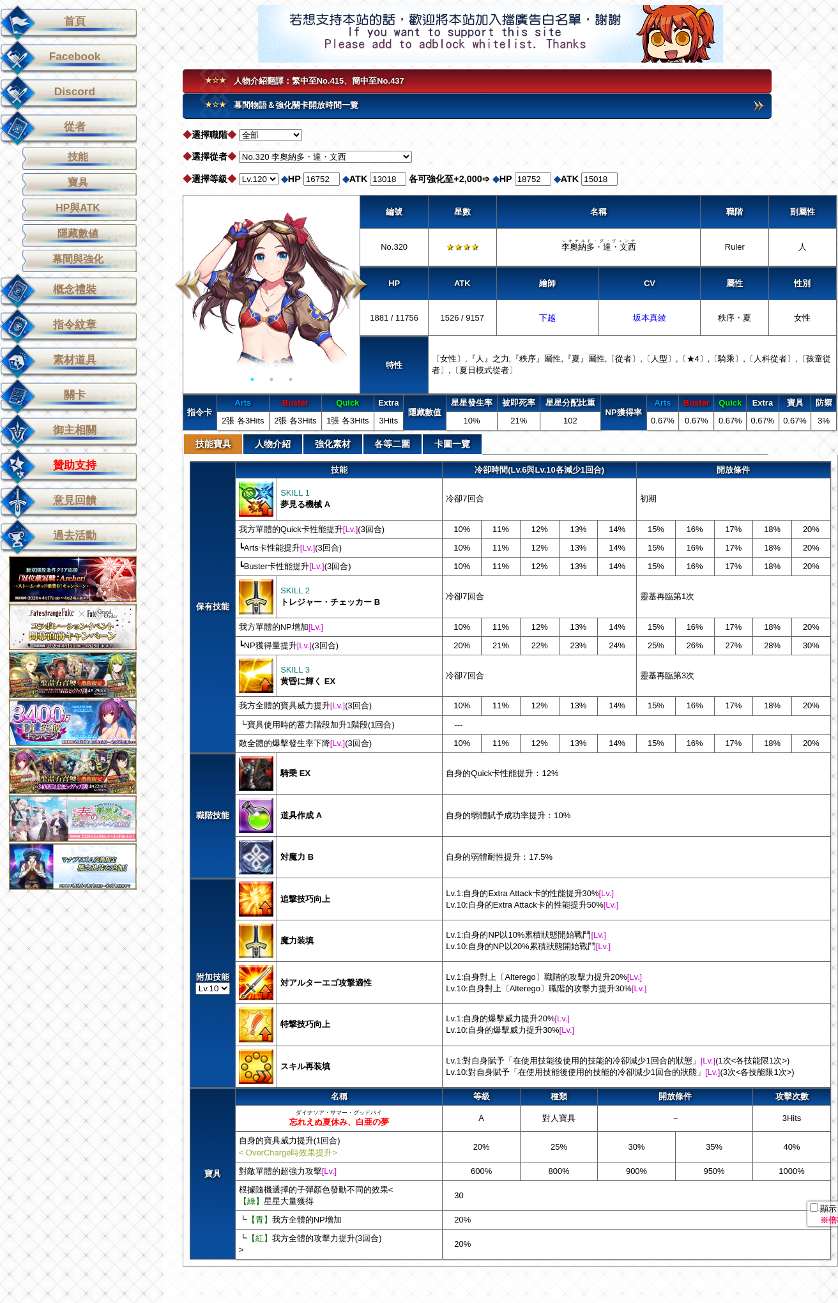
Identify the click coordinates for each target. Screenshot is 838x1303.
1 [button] (252, 379)
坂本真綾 (649, 318)
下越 (547, 318)
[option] (271, 285)
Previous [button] (188, 285)
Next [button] (354, 285)
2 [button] (271, 379)
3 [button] (290, 379)
